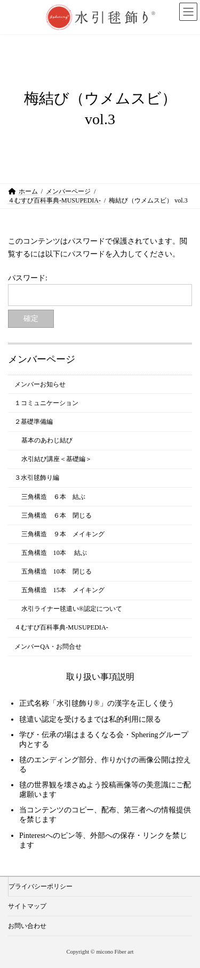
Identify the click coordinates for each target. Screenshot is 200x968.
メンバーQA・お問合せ (48, 646)
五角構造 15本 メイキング (63, 590)
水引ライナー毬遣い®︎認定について (71, 608)
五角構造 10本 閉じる (56, 571)
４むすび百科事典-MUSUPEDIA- (61, 627)
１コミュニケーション (46, 403)
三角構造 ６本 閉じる (56, 515)
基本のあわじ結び (47, 440)
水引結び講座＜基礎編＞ (56, 459)
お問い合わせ (27, 926)
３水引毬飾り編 (36, 477)
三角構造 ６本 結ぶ (53, 496)
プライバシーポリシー (41, 886)
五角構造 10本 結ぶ (54, 552)
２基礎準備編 (33, 421)
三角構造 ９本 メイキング (63, 534)
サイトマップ (27, 906)
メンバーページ (41, 359)
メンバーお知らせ (40, 384)
